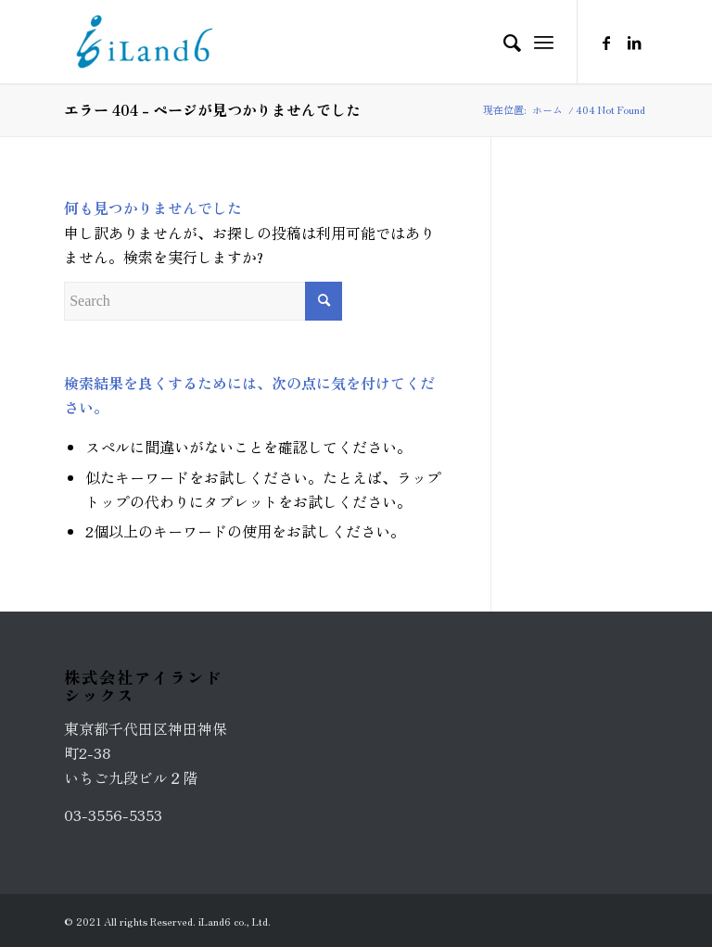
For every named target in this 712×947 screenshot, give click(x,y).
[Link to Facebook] (606, 42)
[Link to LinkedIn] (634, 42)
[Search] (503, 41)
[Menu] (543, 42)
